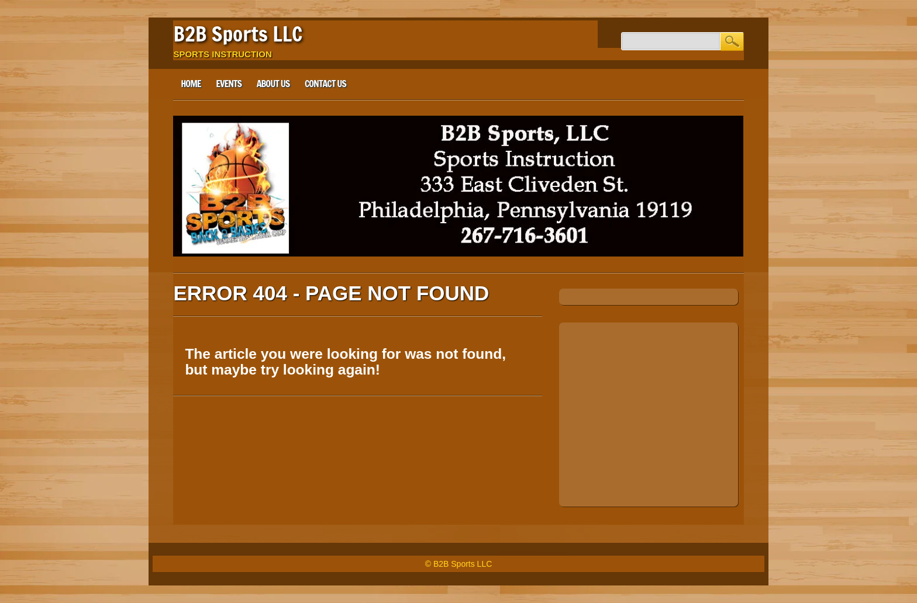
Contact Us (325, 83)
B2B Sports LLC (237, 33)
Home (191, 83)
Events (229, 83)
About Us (273, 83)
